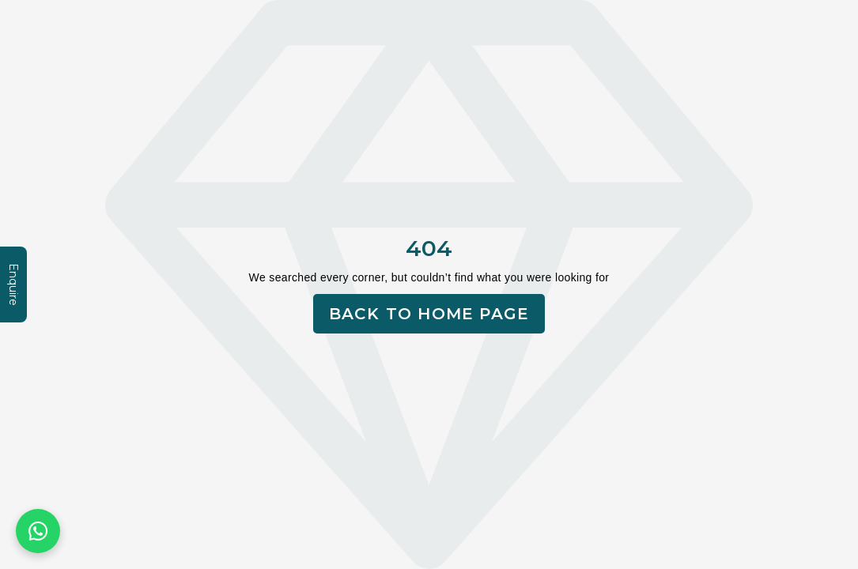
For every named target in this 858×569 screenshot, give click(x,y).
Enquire (13, 284)
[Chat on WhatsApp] (38, 531)
